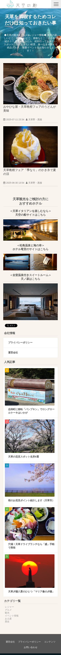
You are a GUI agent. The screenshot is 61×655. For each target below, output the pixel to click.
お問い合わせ (30, 647)
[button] (56, 4)
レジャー (9, 606)
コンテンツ (49, 641)
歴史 (7, 621)
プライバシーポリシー (20, 342)
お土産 (8, 618)
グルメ (8, 609)
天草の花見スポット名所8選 (23, 456)
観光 (7, 612)
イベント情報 (12, 615)
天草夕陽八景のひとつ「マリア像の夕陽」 (31, 591)
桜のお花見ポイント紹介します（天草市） (31, 500)
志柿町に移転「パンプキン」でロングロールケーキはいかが (31, 411)
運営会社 (13, 352)
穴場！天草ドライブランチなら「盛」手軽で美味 (31, 546)
